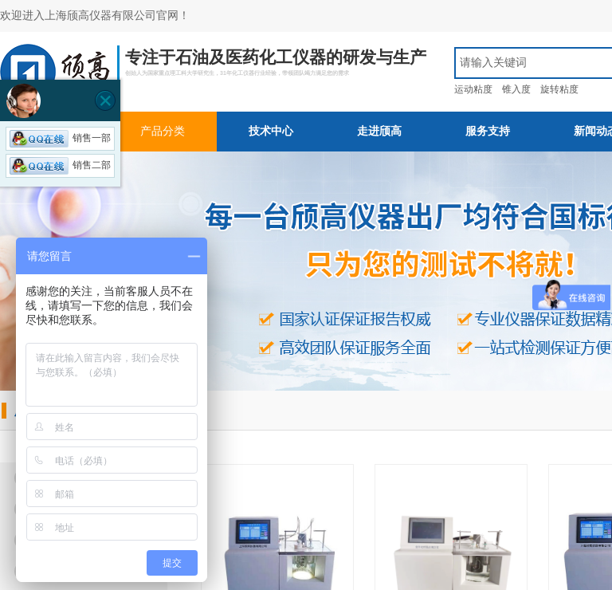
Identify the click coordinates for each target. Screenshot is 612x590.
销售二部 (60, 165)
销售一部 (60, 138)
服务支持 (487, 131)
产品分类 (162, 131)
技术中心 (271, 131)
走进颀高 (379, 131)
